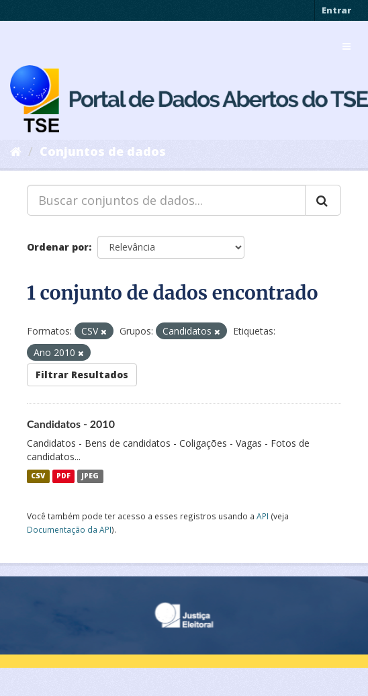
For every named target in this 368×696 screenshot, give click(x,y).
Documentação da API (69, 529)
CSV (38, 476)
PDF (63, 476)
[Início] (15, 151)
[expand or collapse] (346, 46)
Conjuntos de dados (103, 151)
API (263, 516)
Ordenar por (58, 247)
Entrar (336, 10)
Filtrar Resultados (82, 374)
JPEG (90, 476)
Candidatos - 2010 (71, 423)
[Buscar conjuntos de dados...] (166, 200)
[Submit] (323, 200)
